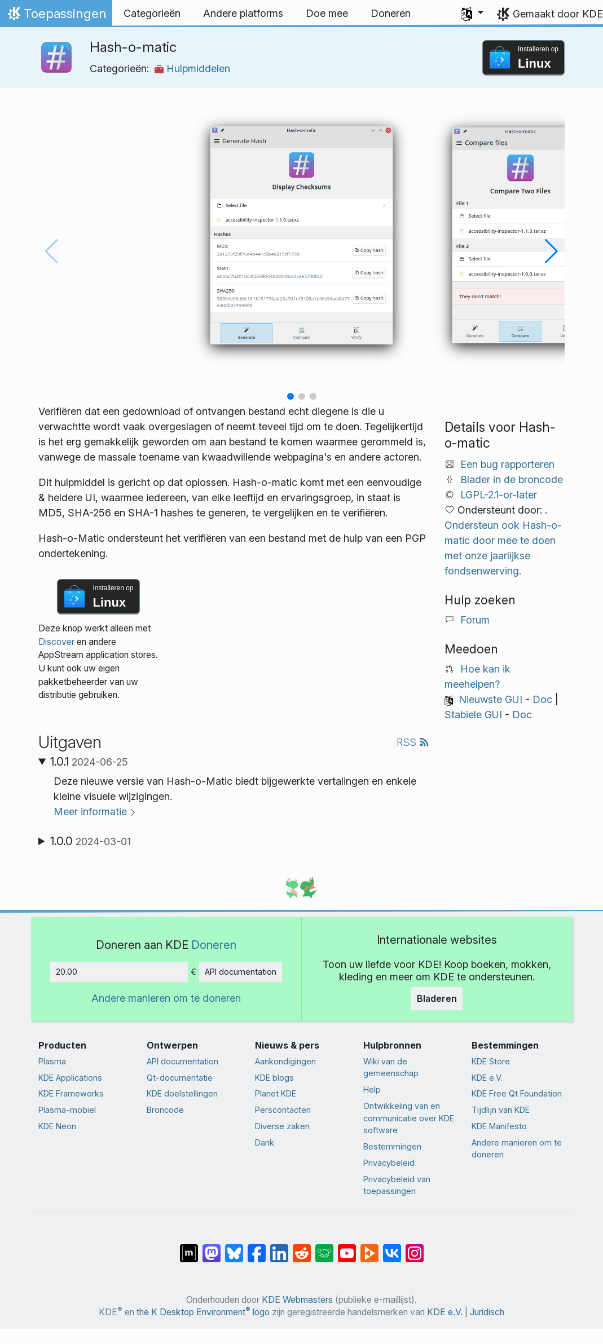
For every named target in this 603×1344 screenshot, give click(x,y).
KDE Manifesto (499, 1126)
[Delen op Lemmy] (324, 1248)
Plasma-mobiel (67, 1110)
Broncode (165, 1110)
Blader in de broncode (511, 479)
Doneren (213, 945)
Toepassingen (56, 16)
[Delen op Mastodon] (212, 1248)
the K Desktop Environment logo (203, 1312)
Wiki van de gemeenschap (391, 1067)
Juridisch (487, 1312)
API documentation (240, 971)
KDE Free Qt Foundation (517, 1093)
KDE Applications (70, 1077)
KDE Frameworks (71, 1093)
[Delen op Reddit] (302, 1248)
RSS (413, 742)
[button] (472, 13)
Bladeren (437, 998)
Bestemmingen (392, 1146)
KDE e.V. (487, 1077)
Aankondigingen (285, 1061)
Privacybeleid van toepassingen (396, 1185)
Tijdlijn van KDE (501, 1110)
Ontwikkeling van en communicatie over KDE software (408, 1118)
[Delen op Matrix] (189, 1248)
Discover (56, 641)
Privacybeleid (389, 1163)
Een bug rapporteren (507, 464)
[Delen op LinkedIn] (279, 1248)
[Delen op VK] (392, 1248)
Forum (475, 620)
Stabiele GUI (473, 714)
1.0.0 (90, 841)
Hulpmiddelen (192, 68)
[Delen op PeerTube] (369, 1248)
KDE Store (491, 1061)
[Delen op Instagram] (415, 1248)
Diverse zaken (282, 1126)
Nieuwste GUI (490, 699)
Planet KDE (275, 1093)
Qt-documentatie (180, 1077)
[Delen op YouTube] (347, 1248)
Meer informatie (90, 811)
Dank (264, 1142)
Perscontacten (283, 1110)
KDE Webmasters (297, 1299)
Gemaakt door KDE (558, 14)
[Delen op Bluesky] (234, 1248)
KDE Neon (57, 1126)
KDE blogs (274, 1077)
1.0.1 (89, 761)
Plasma (52, 1061)
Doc (542, 699)
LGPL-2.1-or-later (498, 495)
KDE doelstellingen (182, 1093)
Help (372, 1089)
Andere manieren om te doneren (166, 998)
